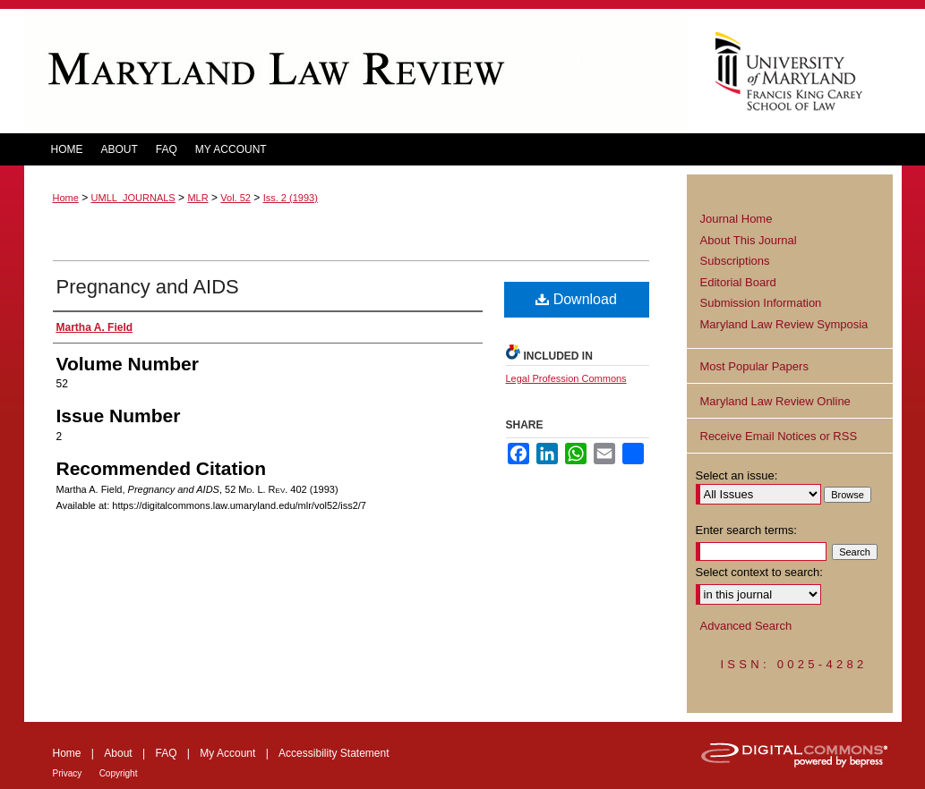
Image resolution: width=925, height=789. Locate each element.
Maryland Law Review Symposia (784, 324)
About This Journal (748, 240)
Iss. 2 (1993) (290, 197)
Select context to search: (759, 572)
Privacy (67, 773)
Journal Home (736, 218)
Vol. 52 (235, 197)
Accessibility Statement (333, 753)
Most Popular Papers (754, 366)
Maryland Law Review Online (775, 401)
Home (66, 197)
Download (576, 299)
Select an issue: (737, 475)
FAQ (165, 753)
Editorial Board (738, 282)
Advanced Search (746, 625)
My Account (227, 753)
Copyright (118, 773)
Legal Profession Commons (566, 378)
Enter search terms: (746, 530)
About (118, 753)
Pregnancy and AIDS (147, 287)
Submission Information (761, 303)
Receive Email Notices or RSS (779, 436)
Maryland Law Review (355, 71)
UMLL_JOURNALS (133, 197)
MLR (197, 197)
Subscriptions (735, 260)
